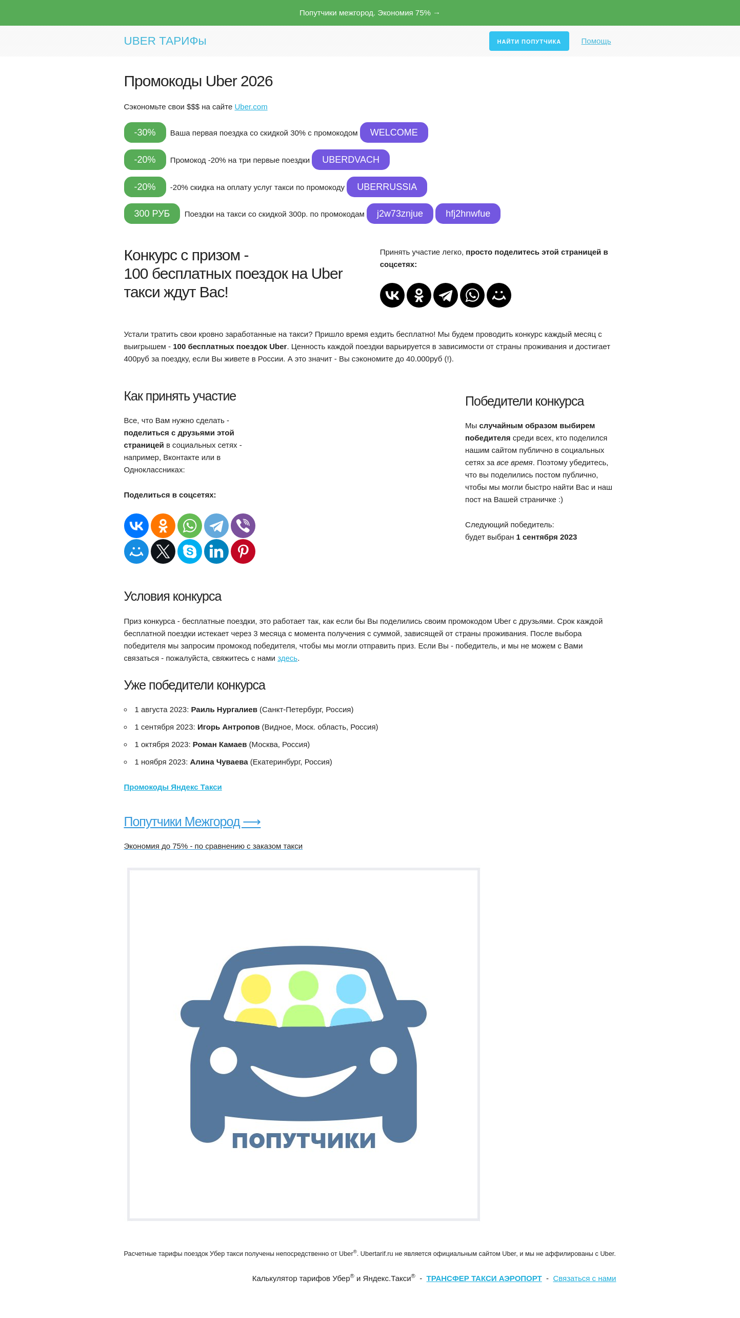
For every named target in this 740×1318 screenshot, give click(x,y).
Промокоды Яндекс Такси (173, 786)
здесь (287, 658)
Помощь (596, 40)
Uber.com (250, 106)
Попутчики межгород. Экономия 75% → (370, 12)
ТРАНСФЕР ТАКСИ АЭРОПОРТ (484, 1278)
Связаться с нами (584, 1278)
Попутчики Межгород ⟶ (192, 821)
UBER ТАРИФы (165, 40)
